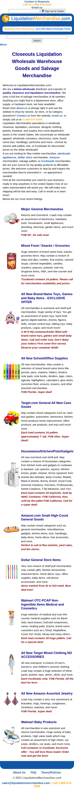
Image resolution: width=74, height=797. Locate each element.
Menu (3, 44)
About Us (19, 772)
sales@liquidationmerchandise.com (26, 783)
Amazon (54, 157)
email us (57, 115)
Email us (37, 7)
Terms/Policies (51, 772)
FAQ (33, 772)
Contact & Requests (37, 1)
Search (37, 40)
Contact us (23, 115)
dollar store (25, 157)
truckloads (47, 161)
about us (21, 108)
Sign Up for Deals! (53, 10)
